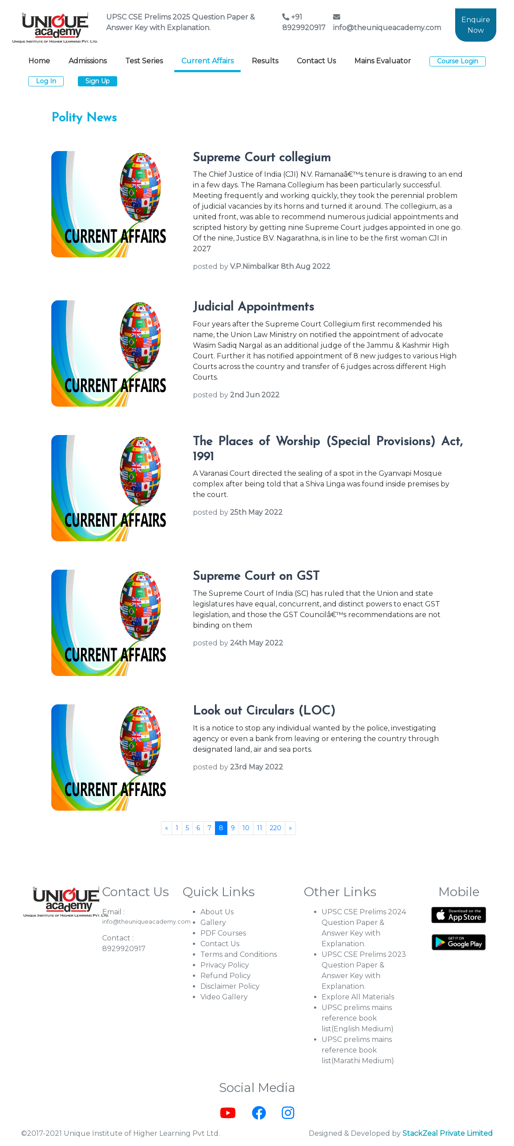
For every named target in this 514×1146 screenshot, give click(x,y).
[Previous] (166, 828)
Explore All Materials (358, 997)
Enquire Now (475, 25)
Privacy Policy (224, 965)
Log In (46, 81)
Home (39, 61)
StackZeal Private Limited (448, 1133)
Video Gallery (224, 997)
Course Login (457, 61)
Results (265, 61)
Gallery (213, 922)
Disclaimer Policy (230, 986)
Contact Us (316, 61)
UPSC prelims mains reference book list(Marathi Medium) (358, 1050)
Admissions (88, 61)
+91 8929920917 (304, 22)
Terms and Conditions (238, 954)
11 (259, 828)
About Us (217, 912)
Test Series (144, 61)
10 (245, 828)
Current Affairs (207, 61)
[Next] (290, 828)
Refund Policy (225, 975)
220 (275, 828)
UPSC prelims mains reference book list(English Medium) (358, 1018)
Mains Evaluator (382, 61)
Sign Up (97, 81)
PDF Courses (223, 933)
